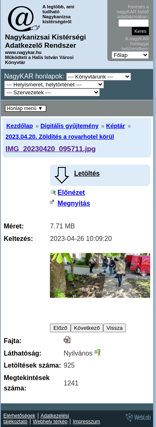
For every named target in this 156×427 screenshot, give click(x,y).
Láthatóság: (23, 353)
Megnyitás (73, 203)
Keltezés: (18, 238)
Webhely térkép (50, 422)
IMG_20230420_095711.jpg (50, 149)
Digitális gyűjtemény (69, 126)
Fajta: (13, 340)
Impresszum (86, 422)
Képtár (115, 126)
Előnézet (71, 192)
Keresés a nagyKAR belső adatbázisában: (133, 11)
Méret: (14, 226)
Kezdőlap (19, 126)
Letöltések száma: (32, 365)
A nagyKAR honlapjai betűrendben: (135, 43)
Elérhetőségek (19, 416)
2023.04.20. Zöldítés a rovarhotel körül (59, 136)
